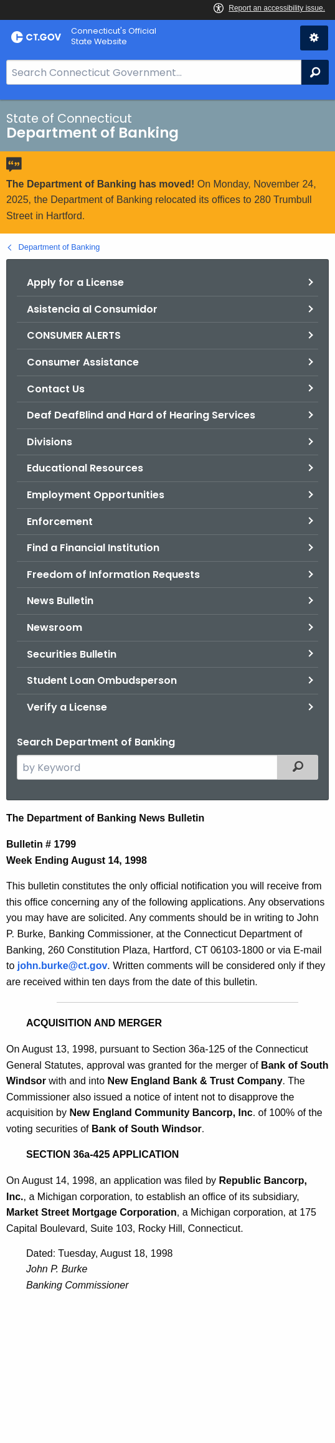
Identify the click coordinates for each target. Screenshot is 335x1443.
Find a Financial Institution (93, 548)
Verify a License (67, 707)
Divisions (49, 442)
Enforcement (60, 521)
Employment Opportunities (95, 495)
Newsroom (54, 627)
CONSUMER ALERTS (74, 335)
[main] (167, 771)
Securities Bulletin (71, 654)
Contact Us (56, 389)
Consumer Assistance (83, 362)
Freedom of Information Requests (113, 574)
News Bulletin (60, 601)
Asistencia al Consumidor (92, 309)
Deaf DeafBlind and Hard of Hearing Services (141, 415)
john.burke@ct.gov (62, 965)
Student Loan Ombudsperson (102, 680)
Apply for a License (75, 282)
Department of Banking (59, 247)
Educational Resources (85, 468)
